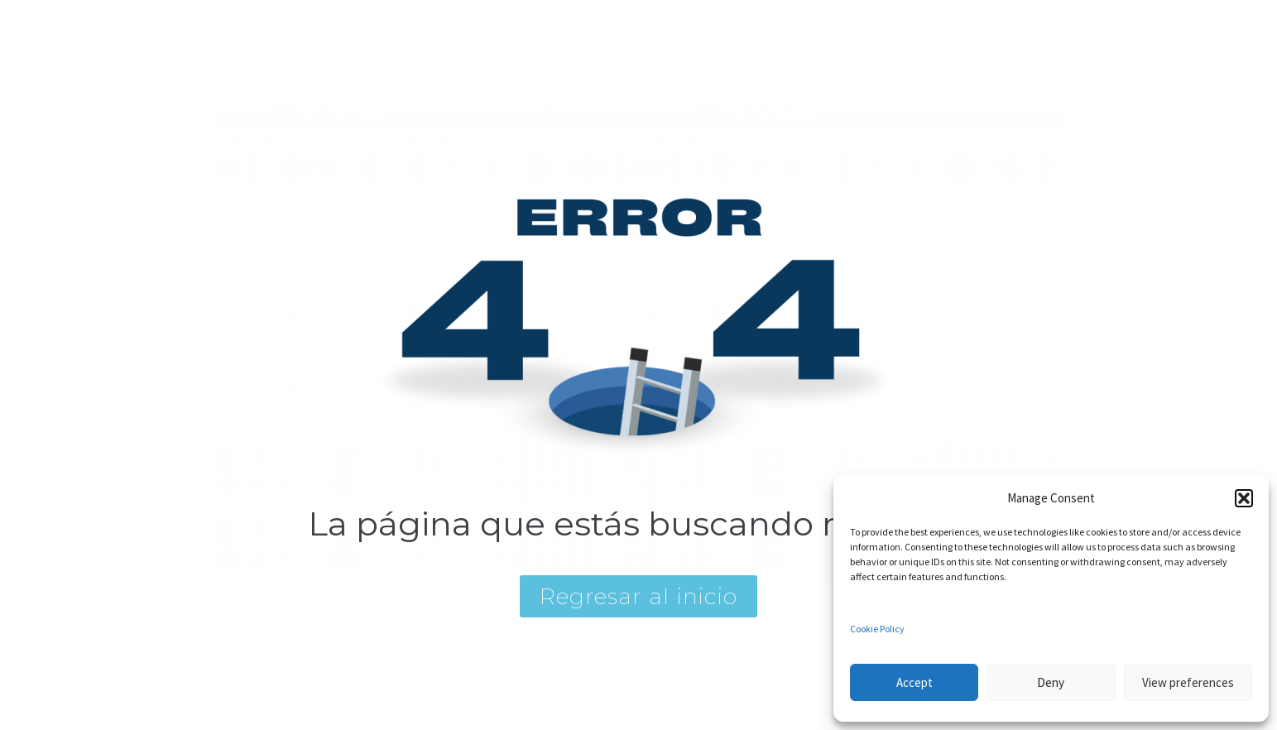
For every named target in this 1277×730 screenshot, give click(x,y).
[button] (1244, 498)
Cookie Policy (877, 628)
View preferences (1188, 682)
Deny (1050, 682)
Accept (914, 682)
